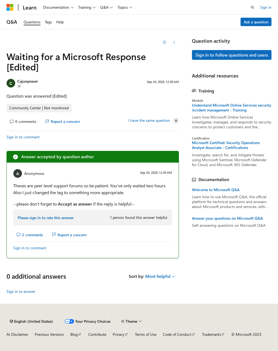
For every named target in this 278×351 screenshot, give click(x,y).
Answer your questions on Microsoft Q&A (227, 218)
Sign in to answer (21, 291)
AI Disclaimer (17, 334)
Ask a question (256, 21)
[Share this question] (174, 42)
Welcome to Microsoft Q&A (215, 189)
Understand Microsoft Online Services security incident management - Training (231, 108)
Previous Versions (49, 334)
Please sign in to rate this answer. (46, 217)
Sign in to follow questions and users (231, 55)
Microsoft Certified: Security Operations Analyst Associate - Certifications (226, 145)
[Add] (164, 42)
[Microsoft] (10, 7)
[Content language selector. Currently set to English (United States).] (31, 321)
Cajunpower (27, 81)
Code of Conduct (177, 334)
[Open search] (252, 7)
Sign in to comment (23, 136)
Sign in (265, 7)
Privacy (119, 334)
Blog (74, 334)
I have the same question (149, 120)
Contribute (97, 334)
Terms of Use (145, 334)
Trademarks (211, 334)
